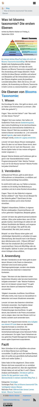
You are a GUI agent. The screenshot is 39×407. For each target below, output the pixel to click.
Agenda (10, 135)
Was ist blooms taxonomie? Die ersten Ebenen (17, 12)
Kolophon (26, 400)
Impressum (27, 396)
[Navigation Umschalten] (34, 2)
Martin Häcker (14, 396)
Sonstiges (14, 382)
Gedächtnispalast (27, 123)
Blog (7, 8)
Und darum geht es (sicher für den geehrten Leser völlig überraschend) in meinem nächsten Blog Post (18, 375)
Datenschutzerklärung (11, 400)
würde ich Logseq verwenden (25, 138)
